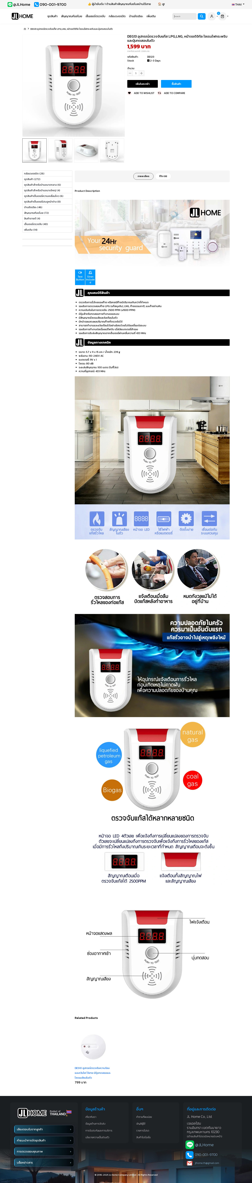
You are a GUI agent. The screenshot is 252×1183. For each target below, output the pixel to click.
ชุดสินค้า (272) (32, 179)
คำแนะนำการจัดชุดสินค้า (31, 1140)
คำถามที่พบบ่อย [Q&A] (144, 1117)
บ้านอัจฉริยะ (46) (33, 207)
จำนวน (130, 68)
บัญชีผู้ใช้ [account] (140, 1124)
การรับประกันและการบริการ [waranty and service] (99, 1130)
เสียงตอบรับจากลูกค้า (30, 1129)
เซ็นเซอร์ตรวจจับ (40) (36, 224)
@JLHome (204, 1144)
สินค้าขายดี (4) (32, 218)
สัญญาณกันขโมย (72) (36, 213)
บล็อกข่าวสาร (25, 1162)
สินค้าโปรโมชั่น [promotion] (143, 1137)
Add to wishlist (140, 93)
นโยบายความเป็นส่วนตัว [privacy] (97, 1137)
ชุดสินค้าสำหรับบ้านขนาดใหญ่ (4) (42, 190)
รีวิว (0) (163, 176)
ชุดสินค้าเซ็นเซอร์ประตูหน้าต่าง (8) (42, 201)
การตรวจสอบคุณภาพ (30, 1151)
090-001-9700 (206, 1155)
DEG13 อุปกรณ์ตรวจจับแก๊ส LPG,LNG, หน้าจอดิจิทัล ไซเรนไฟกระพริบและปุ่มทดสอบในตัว (71, 29)
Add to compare (171, 93)
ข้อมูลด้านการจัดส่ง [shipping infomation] (95, 1124)
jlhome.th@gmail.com (207, 1163)
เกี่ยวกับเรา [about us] (91, 1117)
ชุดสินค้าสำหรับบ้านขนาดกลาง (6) (42, 185)
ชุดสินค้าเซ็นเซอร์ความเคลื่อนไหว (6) (43, 196)
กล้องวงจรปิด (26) (34, 173)
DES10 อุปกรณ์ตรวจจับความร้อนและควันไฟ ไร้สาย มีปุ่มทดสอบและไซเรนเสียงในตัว (93, 1073)
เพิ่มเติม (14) (30, 230)
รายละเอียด (143, 176)
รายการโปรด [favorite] (142, 1130)
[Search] (184, 16)
